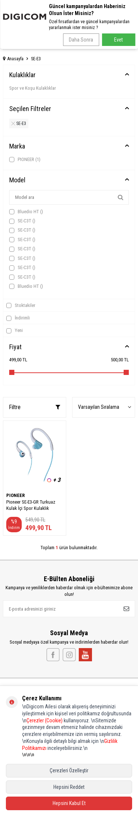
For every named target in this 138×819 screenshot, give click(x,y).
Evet (118, 40)
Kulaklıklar (22, 75)
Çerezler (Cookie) (44, 720)
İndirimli (18, 318)
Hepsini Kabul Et (69, 803)
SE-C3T (22, 221)
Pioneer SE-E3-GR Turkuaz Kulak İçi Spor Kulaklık (30, 505)
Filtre (34, 407)
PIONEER (24, 159)
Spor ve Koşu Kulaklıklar (32, 88)
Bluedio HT (26, 212)
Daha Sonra (81, 40)
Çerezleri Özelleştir (69, 770)
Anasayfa (13, 58)
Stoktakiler (20, 305)
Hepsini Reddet (69, 787)
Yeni (14, 330)
